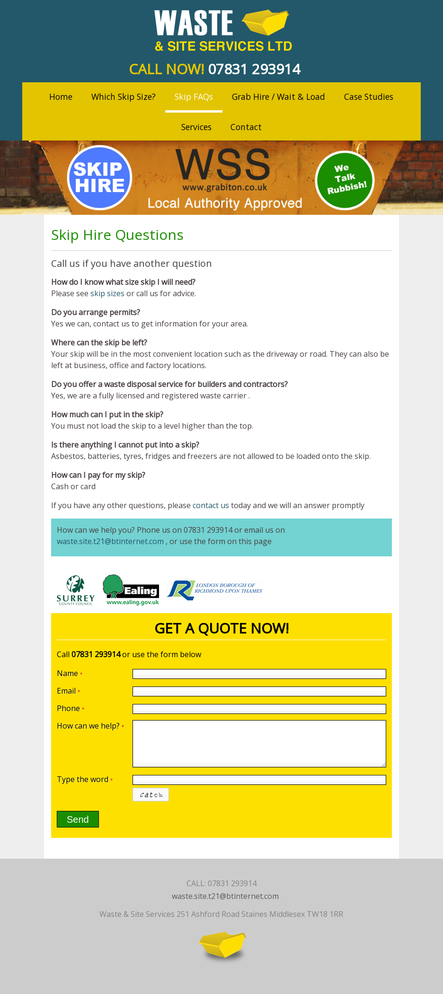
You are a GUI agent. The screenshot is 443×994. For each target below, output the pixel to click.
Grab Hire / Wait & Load (278, 96)
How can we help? (90, 726)
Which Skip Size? (123, 96)
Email (68, 691)
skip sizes (107, 293)
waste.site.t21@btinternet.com (110, 541)
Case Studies (368, 96)
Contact (246, 126)
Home (60, 96)
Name (70, 673)
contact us (211, 505)
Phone (71, 708)
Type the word (85, 779)
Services (196, 126)
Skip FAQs (194, 96)
